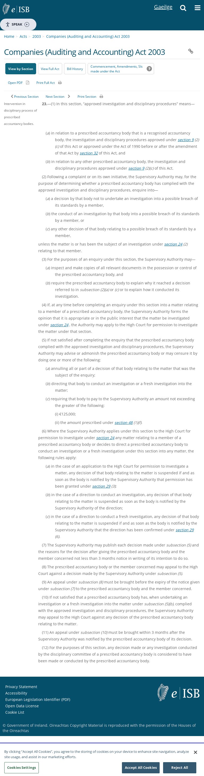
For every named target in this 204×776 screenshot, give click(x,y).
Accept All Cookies (141, 769)
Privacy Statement (21, 686)
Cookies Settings (21, 769)
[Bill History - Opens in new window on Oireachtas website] (75, 68)
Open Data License (22, 705)
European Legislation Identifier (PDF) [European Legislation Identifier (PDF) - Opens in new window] (37, 699)
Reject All (179, 769)
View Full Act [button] (50, 69)
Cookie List (14, 712)
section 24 (173, 244)
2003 (36, 36)
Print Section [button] (87, 96)
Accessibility (16, 693)
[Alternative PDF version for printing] (18, 82)
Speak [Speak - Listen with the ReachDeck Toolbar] (17, 24)
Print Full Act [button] (45, 82)
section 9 (186, 139)
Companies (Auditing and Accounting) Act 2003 (88, 36)
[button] (183, 9)
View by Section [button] (20, 69)
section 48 (123, 422)
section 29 (101, 486)
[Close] (195, 754)
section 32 (89, 153)
